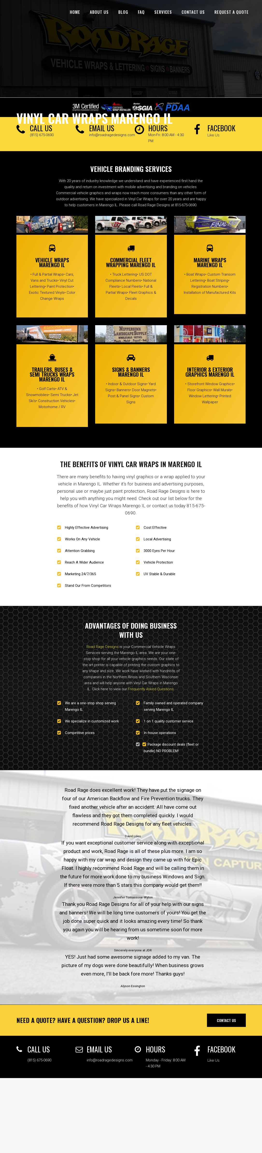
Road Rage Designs (102, 647)
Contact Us (226, 1020)
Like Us (213, 135)
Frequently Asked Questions (151, 689)
